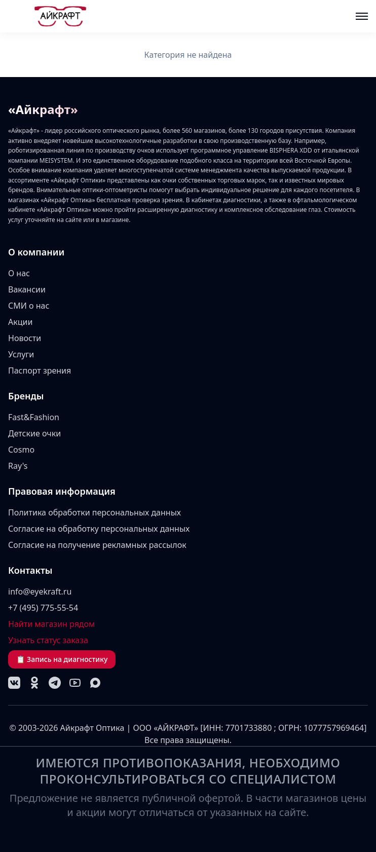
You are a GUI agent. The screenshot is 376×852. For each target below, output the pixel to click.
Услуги (21, 354)
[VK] (14, 683)
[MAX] (95, 683)
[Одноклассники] (34, 683)
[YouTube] (75, 683)
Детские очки (34, 433)
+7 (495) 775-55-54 (43, 607)
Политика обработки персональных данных (94, 512)
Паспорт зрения (39, 370)
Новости (24, 338)
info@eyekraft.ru (39, 591)
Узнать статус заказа (48, 640)
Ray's (18, 465)
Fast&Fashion (33, 417)
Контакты (30, 570)
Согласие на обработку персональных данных (99, 528)
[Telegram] (55, 683)
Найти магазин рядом (51, 623)
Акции (20, 321)
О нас (19, 273)
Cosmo (21, 449)
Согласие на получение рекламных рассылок (97, 544)
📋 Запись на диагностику (61, 659)
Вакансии (27, 289)
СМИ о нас (28, 305)
